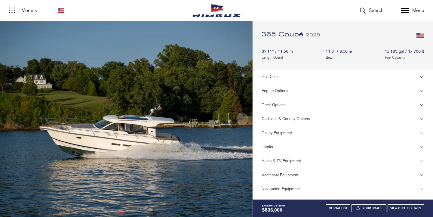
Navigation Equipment (281, 188)
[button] (242, 119)
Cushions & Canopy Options (286, 118)
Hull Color (270, 76)
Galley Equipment (277, 132)
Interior (267, 146)
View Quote (405, 208)
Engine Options (275, 90)
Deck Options (273, 104)
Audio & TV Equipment (281, 160)
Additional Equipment (280, 175)
